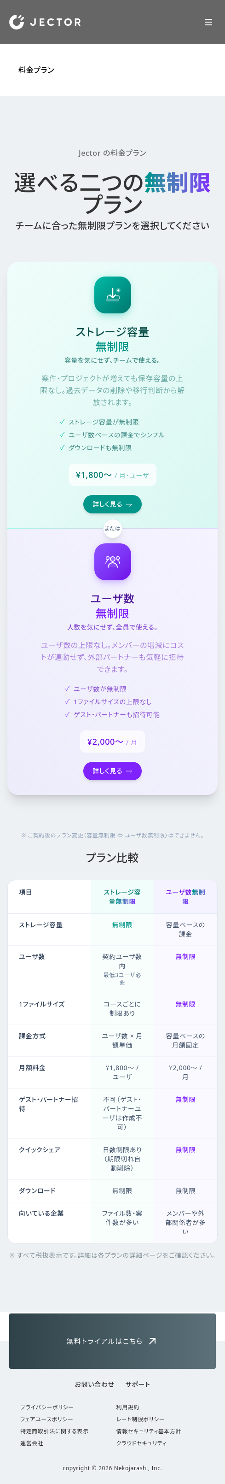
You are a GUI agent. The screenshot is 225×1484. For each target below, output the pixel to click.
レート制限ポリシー (140, 1419)
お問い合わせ (95, 1384)
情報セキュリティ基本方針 (149, 1431)
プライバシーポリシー (47, 1407)
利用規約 (128, 1407)
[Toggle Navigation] (208, 22)
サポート (138, 1384)
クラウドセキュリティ (141, 1443)
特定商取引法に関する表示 (54, 1431)
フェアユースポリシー (46, 1419)
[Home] (45, 22)
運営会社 (32, 1443)
